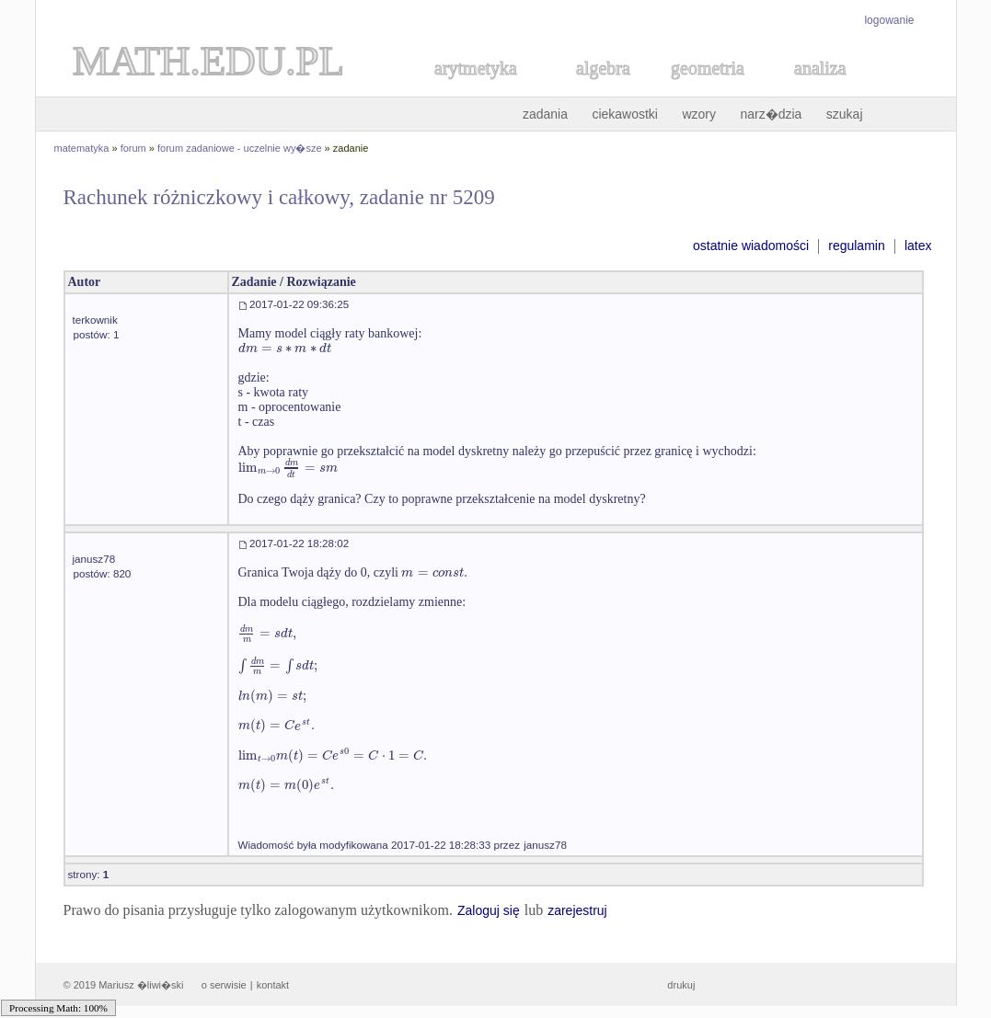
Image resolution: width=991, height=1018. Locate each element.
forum (133, 148)
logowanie (889, 20)
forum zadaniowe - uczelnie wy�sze (239, 148)
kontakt (273, 984)
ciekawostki (625, 114)
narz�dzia (770, 114)
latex (918, 245)
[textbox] (284, 348)
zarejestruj (577, 910)
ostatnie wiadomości (751, 245)
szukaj (844, 114)
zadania (545, 114)
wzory (699, 114)
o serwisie (224, 984)
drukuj (681, 984)
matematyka (81, 148)
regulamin (856, 245)
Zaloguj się (488, 910)
